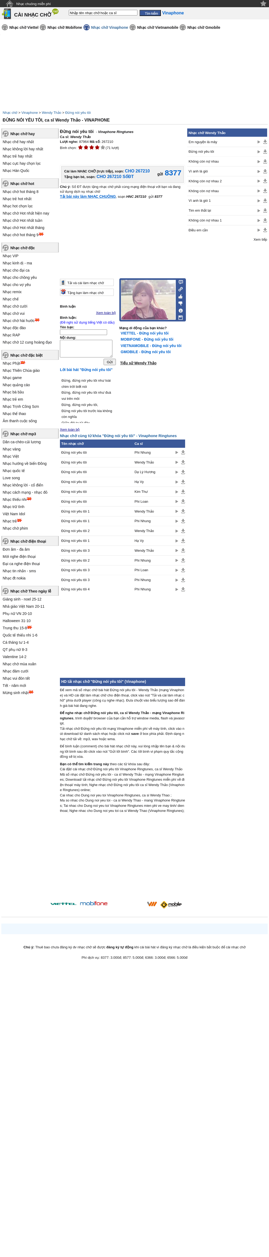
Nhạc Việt (11, 456)
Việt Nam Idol (14, 514)
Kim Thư (141, 493)
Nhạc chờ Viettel (23, 27)
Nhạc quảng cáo (16, 385)
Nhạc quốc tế (14, 471)
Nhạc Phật (11, 363)
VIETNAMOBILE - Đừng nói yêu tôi (151, 346)
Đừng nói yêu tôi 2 (75, 532)
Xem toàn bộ (106, 313)
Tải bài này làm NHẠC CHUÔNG (88, 196)
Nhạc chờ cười (15, 306)
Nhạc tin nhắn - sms (19, 571)
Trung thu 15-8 (15, 628)
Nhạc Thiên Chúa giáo (21, 370)
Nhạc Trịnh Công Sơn (21, 406)
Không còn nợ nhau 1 (205, 220)
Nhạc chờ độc (22, 248)
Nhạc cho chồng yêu (20, 277)
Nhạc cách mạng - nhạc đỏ (25, 492)
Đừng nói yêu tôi (78, 113)
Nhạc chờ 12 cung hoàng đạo (27, 342)
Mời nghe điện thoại (19, 556)
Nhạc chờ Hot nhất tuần (22, 220)
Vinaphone (29, 113)
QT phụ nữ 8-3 (15, 649)
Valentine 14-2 (14, 657)
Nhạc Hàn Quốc (16, 170)
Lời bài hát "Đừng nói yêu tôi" (86, 371)
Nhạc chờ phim (15, 528)
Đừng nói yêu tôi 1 (75, 513)
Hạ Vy (139, 483)
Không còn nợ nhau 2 (205, 181)
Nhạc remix (12, 292)
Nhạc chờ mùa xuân (19, 664)
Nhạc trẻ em (13, 399)
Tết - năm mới (14, 685)
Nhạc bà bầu (13, 392)
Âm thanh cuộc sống (20, 421)
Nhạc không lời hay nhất (23, 149)
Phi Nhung (142, 454)
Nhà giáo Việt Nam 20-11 (23, 606)
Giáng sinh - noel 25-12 (22, 599)
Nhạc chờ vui (14, 313)
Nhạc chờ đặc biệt (26, 355)
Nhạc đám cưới (15, 671)
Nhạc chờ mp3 (23, 434)
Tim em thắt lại (200, 210)
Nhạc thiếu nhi (15, 499)
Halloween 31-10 (17, 621)
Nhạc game (12, 378)
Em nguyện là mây (203, 142)
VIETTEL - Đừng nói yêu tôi (145, 333)
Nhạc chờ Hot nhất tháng (23, 227)
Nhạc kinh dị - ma (17, 263)
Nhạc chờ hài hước (19, 321)
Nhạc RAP (11, 335)
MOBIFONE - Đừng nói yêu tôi (147, 339)
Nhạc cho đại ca (16, 270)
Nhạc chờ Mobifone (64, 27)
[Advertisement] (122, 859)
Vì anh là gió (198, 171)
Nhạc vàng (12, 449)
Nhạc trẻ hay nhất (17, 156)
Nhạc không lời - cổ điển (23, 485)
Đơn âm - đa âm (16, 549)
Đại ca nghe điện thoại (21, 564)
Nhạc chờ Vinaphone (109, 27)
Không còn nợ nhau (204, 161)
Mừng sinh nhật (15, 693)
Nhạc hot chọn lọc (18, 206)
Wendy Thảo (51, 113)
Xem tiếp (260, 239)
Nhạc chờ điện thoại (28, 541)
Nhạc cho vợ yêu (17, 285)
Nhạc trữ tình (14, 507)
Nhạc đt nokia (14, 578)
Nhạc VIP (10, 256)
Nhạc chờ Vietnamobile (157, 27)
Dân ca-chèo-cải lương (22, 442)
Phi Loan (141, 503)
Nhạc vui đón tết (16, 678)
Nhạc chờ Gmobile (203, 27)
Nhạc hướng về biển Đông (25, 463)
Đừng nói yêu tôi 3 (75, 552)
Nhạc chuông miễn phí (33, 4)
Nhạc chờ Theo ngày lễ (30, 591)
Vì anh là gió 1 (200, 201)
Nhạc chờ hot (22, 184)
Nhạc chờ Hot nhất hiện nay (26, 213)
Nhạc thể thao (14, 414)
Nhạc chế (11, 299)
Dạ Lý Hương (144, 473)
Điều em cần (198, 230)
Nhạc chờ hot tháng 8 (21, 192)
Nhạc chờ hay (22, 134)
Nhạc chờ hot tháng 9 (21, 235)
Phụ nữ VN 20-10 (17, 613)
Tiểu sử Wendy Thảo (138, 363)
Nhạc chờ (10, 113)
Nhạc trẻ (10, 521)
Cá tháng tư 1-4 (16, 642)
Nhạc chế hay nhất (18, 142)
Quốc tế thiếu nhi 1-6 (20, 635)
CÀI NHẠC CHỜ (32, 15)
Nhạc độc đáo (14, 328)
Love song (11, 478)
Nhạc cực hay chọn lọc (22, 163)
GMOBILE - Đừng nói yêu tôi (146, 352)
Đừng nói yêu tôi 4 (75, 591)
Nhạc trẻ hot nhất (17, 199)
